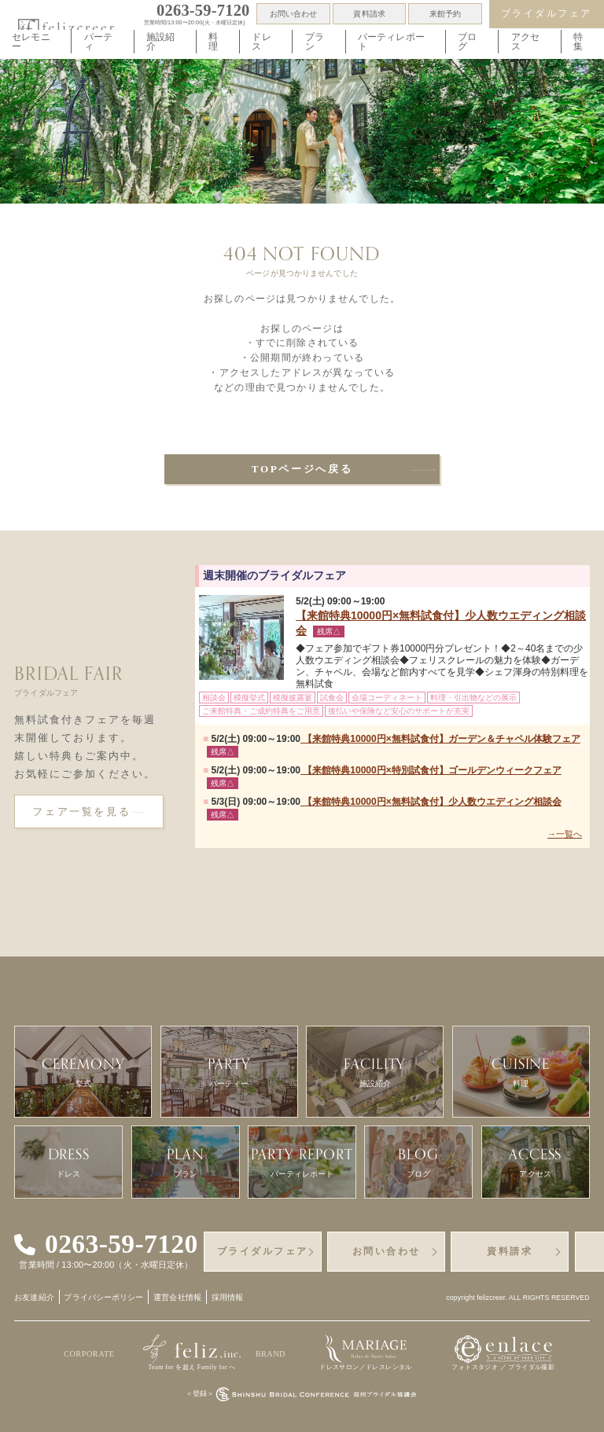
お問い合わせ (294, 13)
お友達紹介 (34, 1297)
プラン (314, 41)
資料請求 (369, 13)
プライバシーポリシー (103, 1297)
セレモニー (31, 41)
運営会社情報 (177, 1297)
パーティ (98, 41)
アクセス (525, 41)
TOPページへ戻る (302, 469)
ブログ (467, 41)
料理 (213, 41)
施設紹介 (160, 41)
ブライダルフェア (546, 13)
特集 (578, 41)
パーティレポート (391, 41)
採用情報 (227, 1297)
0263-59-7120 (121, 1244)
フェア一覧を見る (81, 811)
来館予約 (445, 13)
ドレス (261, 41)
